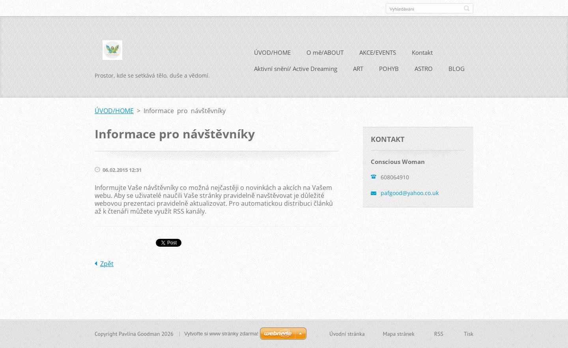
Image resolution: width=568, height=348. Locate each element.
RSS (438, 333)
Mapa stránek (399, 333)
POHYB (389, 69)
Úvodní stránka (347, 333)
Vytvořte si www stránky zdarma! (221, 334)
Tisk (468, 333)
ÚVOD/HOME (272, 52)
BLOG (456, 69)
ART (358, 69)
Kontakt (422, 52)
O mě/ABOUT (325, 52)
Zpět (107, 263)
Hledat (466, 8)
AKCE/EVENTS (377, 52)
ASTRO (424, 69)
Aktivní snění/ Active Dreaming (295, 69)
